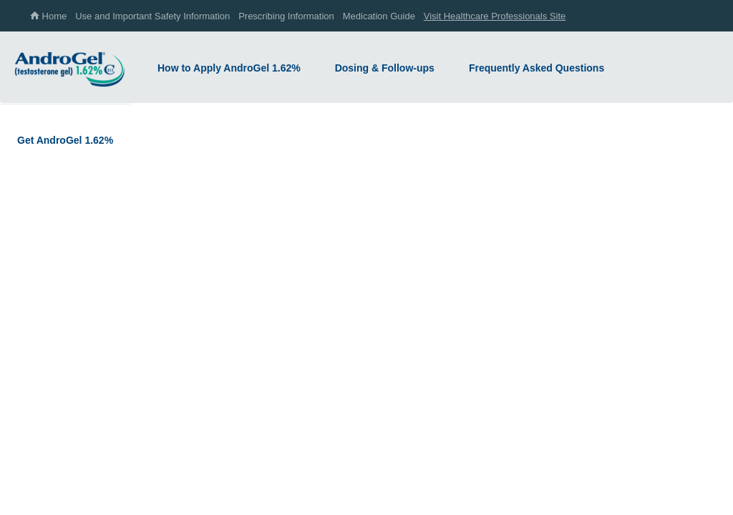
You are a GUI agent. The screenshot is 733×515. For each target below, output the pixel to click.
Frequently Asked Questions (536, 68)
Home (48, 16)
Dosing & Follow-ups (385, 68)
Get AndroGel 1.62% (65, 140)
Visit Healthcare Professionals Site (494, 16)
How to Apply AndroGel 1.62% (229, 68)
